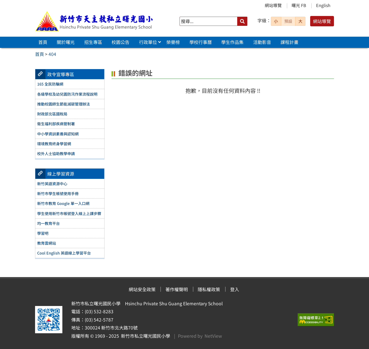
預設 (288, 21)
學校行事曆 (200, 42)
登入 (234, 289)
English (323, 5)
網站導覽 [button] (322, 21)
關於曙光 (66, 42)
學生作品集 (232, 42)
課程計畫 (289, 42)
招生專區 (93, 42)
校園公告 (120, 42)
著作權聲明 (176, 289)
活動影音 (262, 42)
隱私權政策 (209, 289)
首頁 (42, 42)
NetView (213, 336)
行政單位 (148, 42)
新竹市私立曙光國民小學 (144, 336)
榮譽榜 (173, 42)
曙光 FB (299, 5)
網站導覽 (273, 5)
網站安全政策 (142, 289)
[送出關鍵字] (242, 21)
